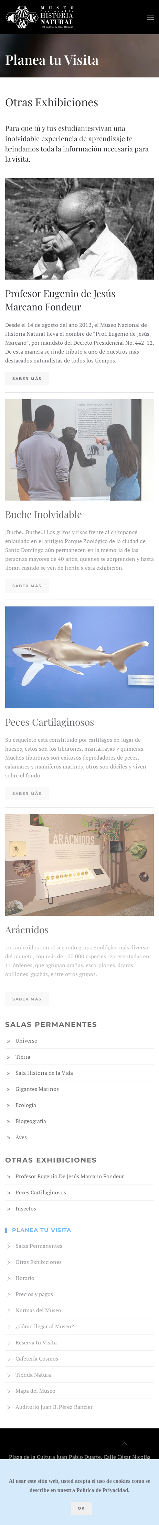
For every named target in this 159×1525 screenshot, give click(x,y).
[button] (150, 17)
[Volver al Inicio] (39, 17)
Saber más (27, 378)
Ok (81, 1508)
